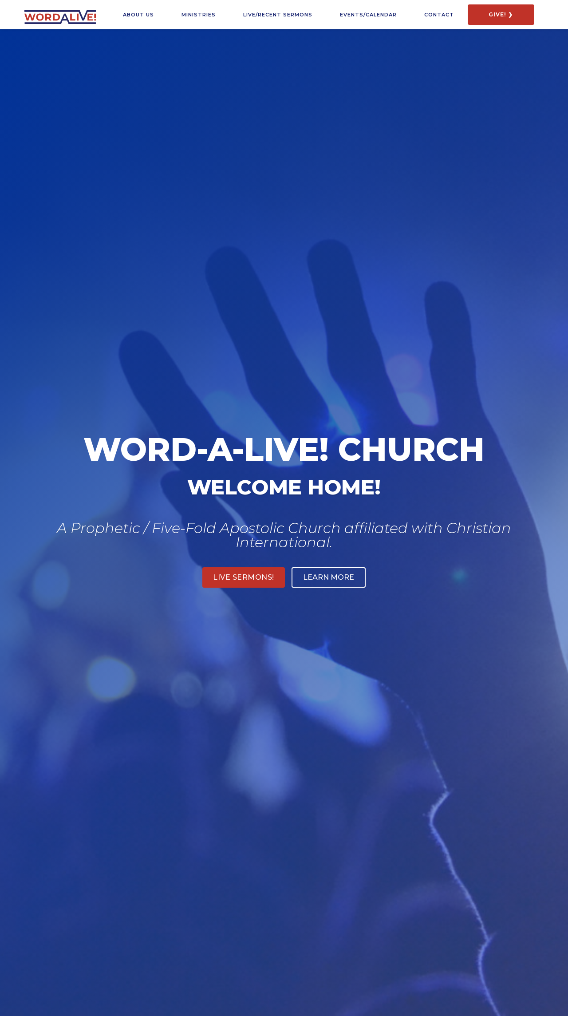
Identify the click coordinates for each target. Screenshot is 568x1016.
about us (138, 15)
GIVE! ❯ (501, 14)
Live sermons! (243, 577)
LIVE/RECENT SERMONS (277, 15)
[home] (60, 13)
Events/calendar (368, 15)
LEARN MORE (328, 577)
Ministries (198, 15)
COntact (439, 15)
